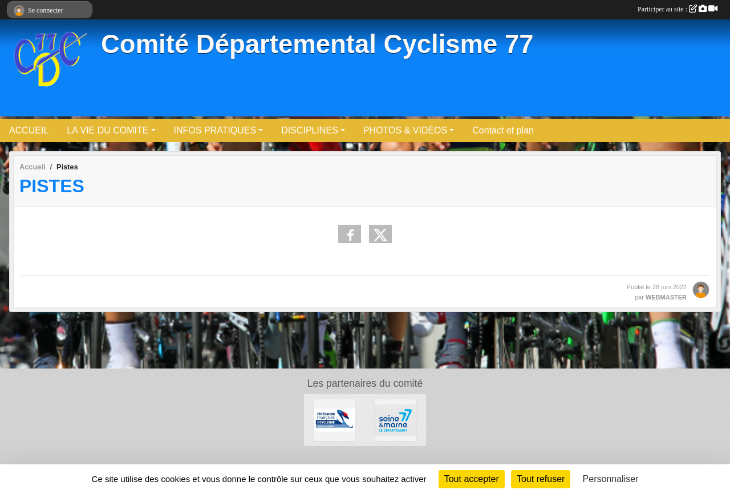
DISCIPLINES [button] (309, 130)
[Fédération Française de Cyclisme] (334, 419)
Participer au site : (677, 9)
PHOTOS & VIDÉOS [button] (405, 130)
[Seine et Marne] (395, 419)
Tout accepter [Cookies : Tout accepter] (471, 479)
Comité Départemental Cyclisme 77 (317, 44)
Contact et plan (503, 130)
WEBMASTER (666, 297)
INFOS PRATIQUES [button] (215, 130)
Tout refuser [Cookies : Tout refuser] (541, 479)
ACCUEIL (28, 130)
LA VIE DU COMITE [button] (107, 130)
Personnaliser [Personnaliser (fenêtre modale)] (611, 479)
